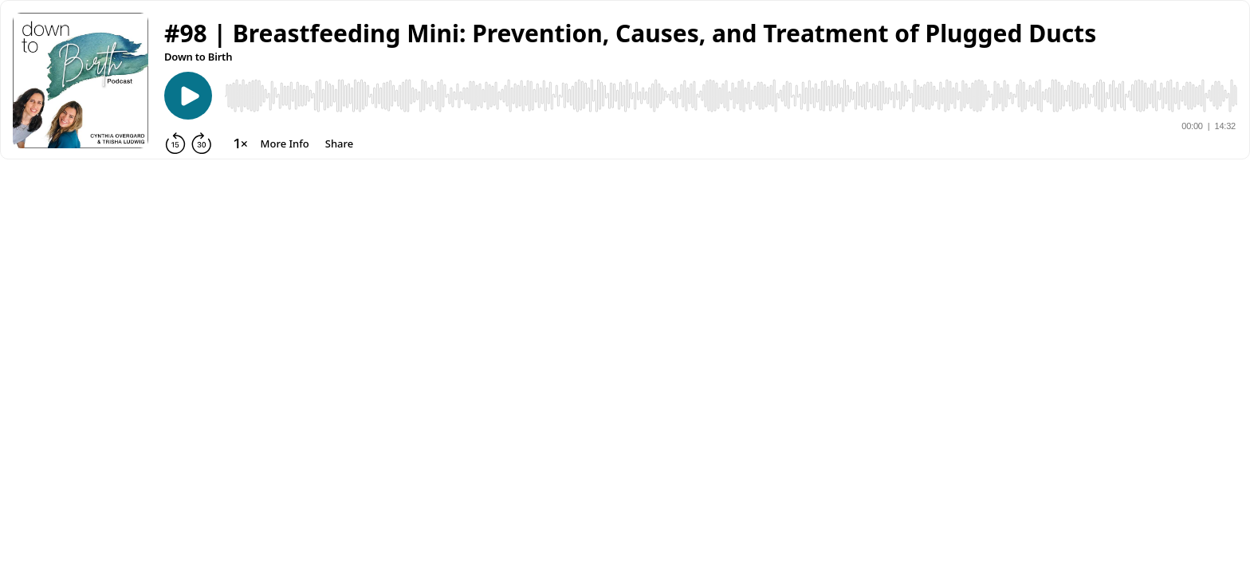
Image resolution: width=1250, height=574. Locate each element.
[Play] (188, 96)
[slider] (731, 96)
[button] (630, 33)
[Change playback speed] (241, 143)
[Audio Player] (731, 96)
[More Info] (285, 143)
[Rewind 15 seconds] (175, 143)
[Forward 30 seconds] (202, 143)
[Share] (339, 143)
